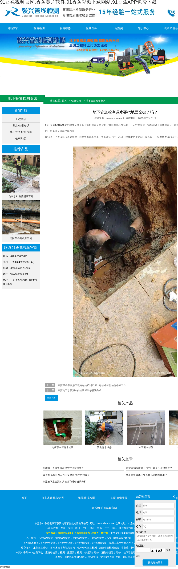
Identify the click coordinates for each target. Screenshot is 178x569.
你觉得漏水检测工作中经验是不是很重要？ (149, 468)
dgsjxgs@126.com (20, 268)
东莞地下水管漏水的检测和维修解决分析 (79, 390)
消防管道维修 (119, 497)
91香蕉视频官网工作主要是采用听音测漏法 (66, 474)
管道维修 (65, 28)
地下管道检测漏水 (55, 125)
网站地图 (5, 567)
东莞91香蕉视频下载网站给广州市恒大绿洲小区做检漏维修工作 (91, 385)
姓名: (139, 505)
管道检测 (39, 28)
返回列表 (51, 398)
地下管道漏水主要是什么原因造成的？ (146, 474)
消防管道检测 (86, 497)
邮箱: (139, 519)
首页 (64, 100)
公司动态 (20, 138)
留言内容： (142, 531)
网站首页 (13, 28)
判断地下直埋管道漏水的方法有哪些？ (63, 468)
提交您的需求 (155, 562)
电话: (139, 512)
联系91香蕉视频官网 (104, 507)
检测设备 (91, 28)
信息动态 (76, 100)
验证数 (140, 545)
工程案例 (117, 28)
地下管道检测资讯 (21, 132)
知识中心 (143, 28)
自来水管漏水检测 (52, 497)
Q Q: (138, 526)
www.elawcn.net (19, 274)
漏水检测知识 (21, 125)
